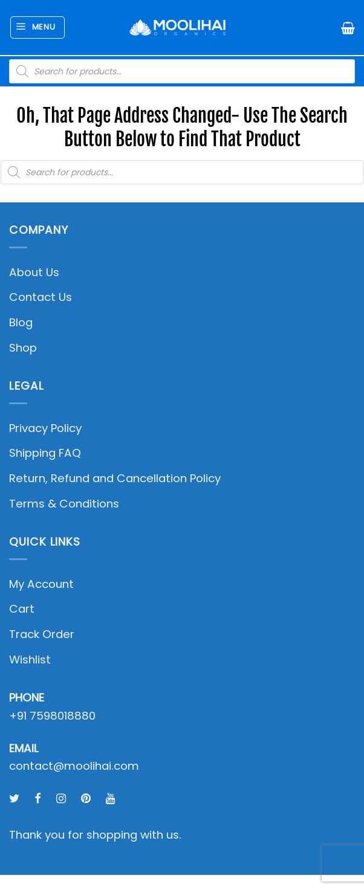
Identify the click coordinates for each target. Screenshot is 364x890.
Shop (23, 347)
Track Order (41, 634)
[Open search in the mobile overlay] (182, 71)
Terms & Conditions (64, 503)
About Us (34, 272)
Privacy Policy (45, 428)
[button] (37, 27)
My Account (41, 584)
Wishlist (30, 659)
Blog (21, 322)
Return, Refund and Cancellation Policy (115, 478)
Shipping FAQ (45, 452)
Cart (21, 608)
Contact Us (40, 297)
